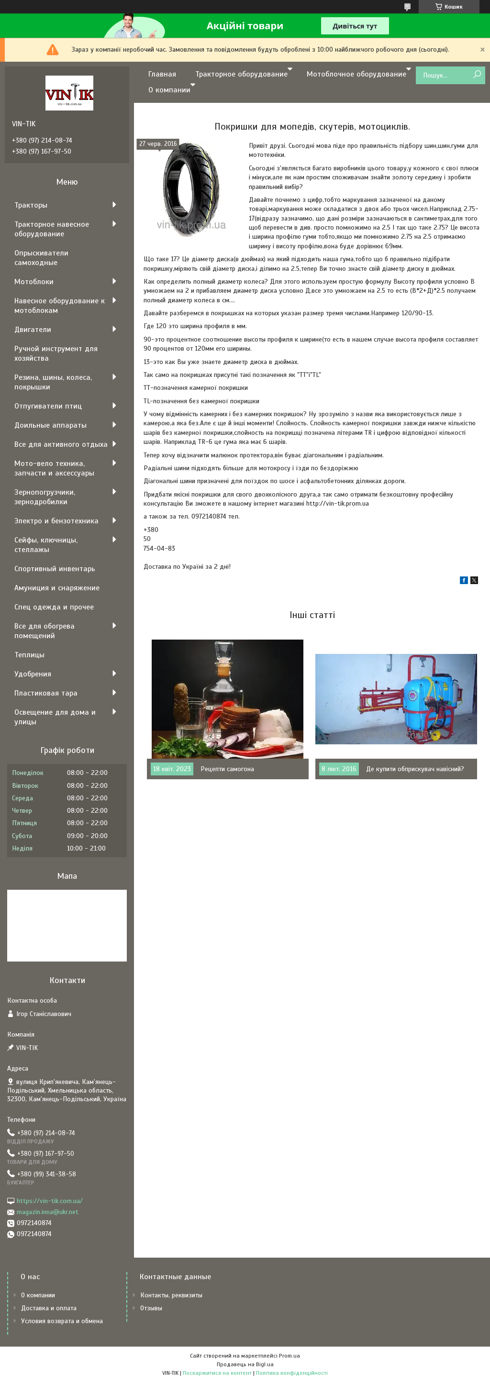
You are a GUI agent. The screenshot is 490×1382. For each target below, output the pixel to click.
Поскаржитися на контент (217, 1373)
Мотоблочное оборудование (356, 74)
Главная (162, 74)
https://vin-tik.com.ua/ (50, 1201)
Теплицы (29, 655)
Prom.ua (289, 1355)
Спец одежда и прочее (54, 607)
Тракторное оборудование (241, 74)
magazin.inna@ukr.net (47, 1212)
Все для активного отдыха (61, 444)
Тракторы (30, 205)
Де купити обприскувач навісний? (415, 769)
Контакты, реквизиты (171, 1295)
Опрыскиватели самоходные (41, 257)
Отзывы (151, 1308)
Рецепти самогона (227, 769)
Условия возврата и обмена (62, 1321)
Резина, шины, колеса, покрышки (53, 382)
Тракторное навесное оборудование (51, 229)
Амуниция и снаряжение (57, 588)
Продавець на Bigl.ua (245, 1364)
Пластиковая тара (46, 693)
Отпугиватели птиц (48, 406)
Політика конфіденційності (292, 1373)
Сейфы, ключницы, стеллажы (46, 544)
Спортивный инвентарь (54, 569)
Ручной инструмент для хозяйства (56, 353)
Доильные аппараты (50, 425)
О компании (169, 90)
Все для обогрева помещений (44, 631)
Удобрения (32, 674)
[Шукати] (476, 74)
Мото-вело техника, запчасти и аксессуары (54, 468)
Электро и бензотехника (56, 521)
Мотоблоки (34, 282)
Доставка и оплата (49, 1308)
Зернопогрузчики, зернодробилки (44, 497)
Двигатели (32, 329)
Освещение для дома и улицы (55, 717)
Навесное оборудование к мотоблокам (59, 305)
